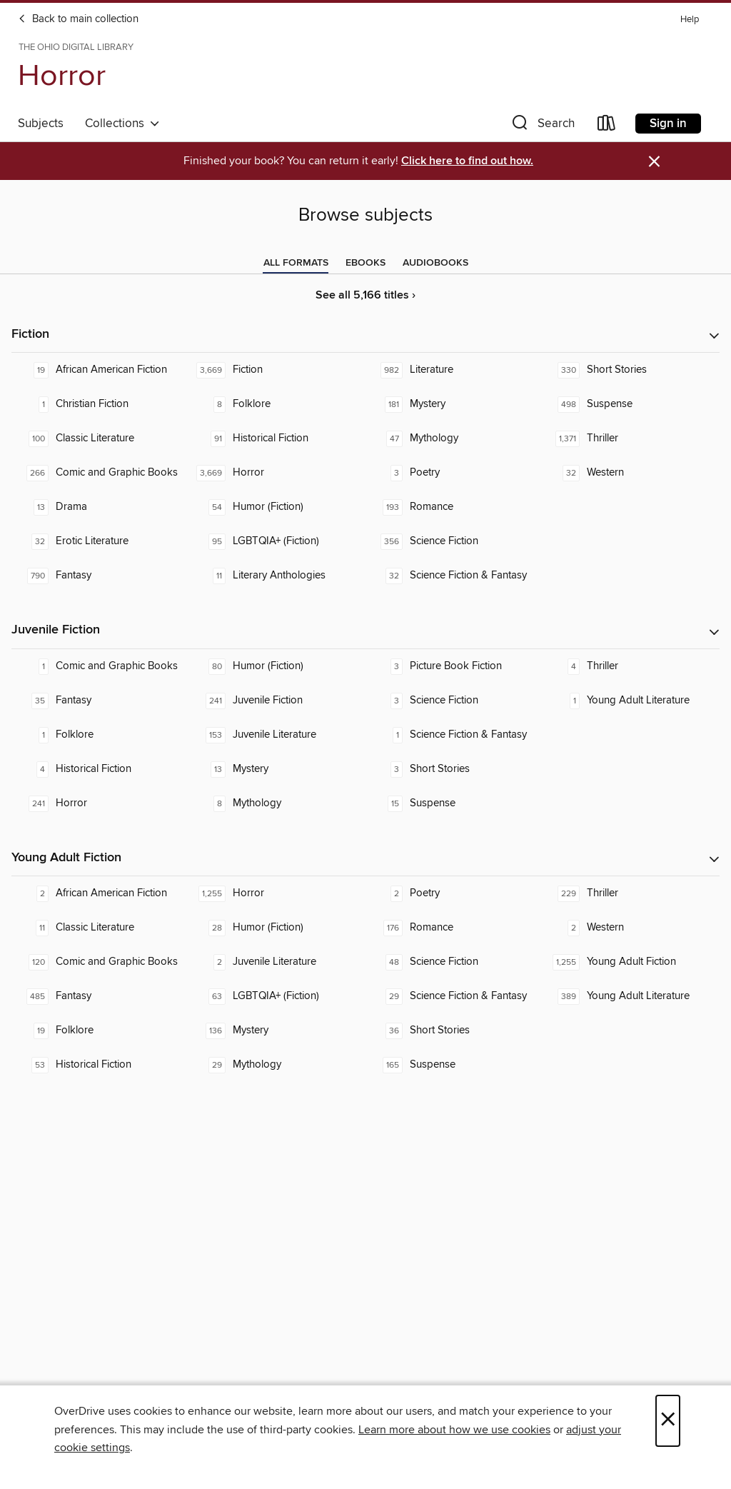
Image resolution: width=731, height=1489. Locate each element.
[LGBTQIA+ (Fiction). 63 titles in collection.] (277, 996)
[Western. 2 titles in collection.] (631, 928)
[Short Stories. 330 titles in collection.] (631, 370)
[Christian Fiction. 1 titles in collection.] (99, 404)
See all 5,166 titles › (365, 295)
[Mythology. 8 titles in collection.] (277, 803)
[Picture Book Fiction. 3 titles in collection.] (454, 666)
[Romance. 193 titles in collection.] (454, 507)
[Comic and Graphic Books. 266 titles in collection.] (99, 473)
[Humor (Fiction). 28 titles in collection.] (277, 928)
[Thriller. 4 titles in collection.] (631, 666)
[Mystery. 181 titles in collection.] (454, 404)
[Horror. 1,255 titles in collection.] (277, 893)
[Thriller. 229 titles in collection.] (631, 893)
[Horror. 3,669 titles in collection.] (277, 473)
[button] (541, 126)
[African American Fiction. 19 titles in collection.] (99, 370)
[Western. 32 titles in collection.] (631, 473)
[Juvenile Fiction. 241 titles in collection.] (277, 700)
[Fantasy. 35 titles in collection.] (99, 700)
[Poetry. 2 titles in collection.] (454, 893)
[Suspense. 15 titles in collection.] (454, 803)
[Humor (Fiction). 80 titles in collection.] (277, 666)
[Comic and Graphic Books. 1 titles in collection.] (99, 666)
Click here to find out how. (467, 161)
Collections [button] (122, 123)
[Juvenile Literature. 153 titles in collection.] (277, 735)
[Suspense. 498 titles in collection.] (631, 404)
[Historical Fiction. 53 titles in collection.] (99, 1065)
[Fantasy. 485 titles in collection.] (99, 996)
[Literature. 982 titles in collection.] (454, 370)
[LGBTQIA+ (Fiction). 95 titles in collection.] (277, 541)
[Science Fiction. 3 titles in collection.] (454, 700)
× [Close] (668, 1421)
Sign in (668, 123)
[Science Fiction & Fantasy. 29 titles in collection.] (454, 996)
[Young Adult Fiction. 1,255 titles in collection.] (631, 962)
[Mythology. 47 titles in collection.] (454, 438)
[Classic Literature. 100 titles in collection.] (99, 438)
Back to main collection (78, 19)
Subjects (41, 123)
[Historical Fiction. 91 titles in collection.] (277, 438)
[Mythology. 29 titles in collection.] (277, 1065)
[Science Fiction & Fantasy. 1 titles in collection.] (454, 735)
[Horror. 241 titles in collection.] (99, 803)
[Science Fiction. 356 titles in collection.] (454, 541)
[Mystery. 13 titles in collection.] (277, 769)
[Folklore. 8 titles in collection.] (277, 404)
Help (689, 19)
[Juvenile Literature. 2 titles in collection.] (277, 962)
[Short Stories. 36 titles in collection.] (454, 1030)
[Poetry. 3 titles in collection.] (454, 473)
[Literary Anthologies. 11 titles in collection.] (277, 575)
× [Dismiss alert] (654, 162)
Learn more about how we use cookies (454, 1430)
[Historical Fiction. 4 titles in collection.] (99, 769)
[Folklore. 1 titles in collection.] (99, 735)
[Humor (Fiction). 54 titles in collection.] (277, 507)
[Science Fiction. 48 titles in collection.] (454, 962)
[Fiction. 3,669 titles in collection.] (277, 370)
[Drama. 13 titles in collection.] (99, 507)
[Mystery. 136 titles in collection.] (277, 1030)
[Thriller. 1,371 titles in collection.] (631, 438)
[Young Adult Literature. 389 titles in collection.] (631, 996)
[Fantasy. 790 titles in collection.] (99, 575)
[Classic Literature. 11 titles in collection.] (99, 928)
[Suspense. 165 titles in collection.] (454, 1065)
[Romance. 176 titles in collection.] (454, 928)
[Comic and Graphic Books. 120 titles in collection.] (99, 962)
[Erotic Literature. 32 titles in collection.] (99, 541)
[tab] (296, 263)
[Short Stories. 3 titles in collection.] (454, 769)
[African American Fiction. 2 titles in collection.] (99, 893)
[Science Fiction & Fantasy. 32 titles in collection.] (454, 575)
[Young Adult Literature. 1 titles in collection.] (631, 700)
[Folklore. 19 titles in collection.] (99, 1030)
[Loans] (606, 126)
